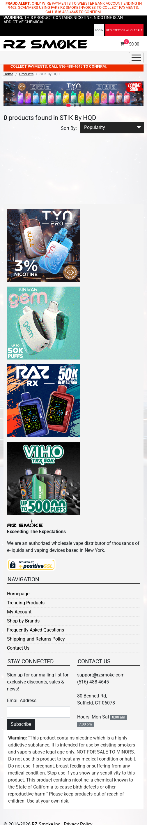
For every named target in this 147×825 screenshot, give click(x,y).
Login (99, 32)
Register (124, 32)
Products (26, 74)
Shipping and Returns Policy (36, 639)
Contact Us (18, 648)
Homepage (18, 593)
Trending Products (26, 603)
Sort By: (69, 128)
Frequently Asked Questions (35, 630)
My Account (19, 612)
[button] (68, 105)
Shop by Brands (23, 621)
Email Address (21, 700)
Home (8, 74)
